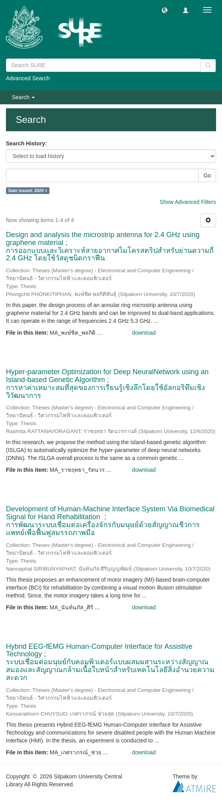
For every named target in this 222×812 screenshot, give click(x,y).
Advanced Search (28, 78)
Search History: (26, 143)
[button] (164, 10)
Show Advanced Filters (188, 202)
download (144, 333)
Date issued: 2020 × (27, 190)
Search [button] (23, 97)
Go (207, 175)
